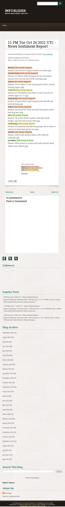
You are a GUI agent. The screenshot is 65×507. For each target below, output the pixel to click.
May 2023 (6, 351)
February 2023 (7, 364)
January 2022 (7, 423)
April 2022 (6, 410)
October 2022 (7, 382)
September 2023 (8, 333)
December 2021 (8, 428)
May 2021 (6, 459)
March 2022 (6, 414)
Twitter (10, 258)
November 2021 (8, 432)
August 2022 (7, 391)
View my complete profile (11, 496)
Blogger (36, 478)
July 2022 (6, 396)
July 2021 (6, 450)
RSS (16, 258)
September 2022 (8, 387)
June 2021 (6, 455)
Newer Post (9, 192)
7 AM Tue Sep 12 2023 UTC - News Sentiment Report (20, 315)
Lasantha (51, 504)
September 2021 (8, 441)
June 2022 (6, 401)
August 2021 (7, 446)
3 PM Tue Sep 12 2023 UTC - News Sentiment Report (20, 297)
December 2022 (8, 373)
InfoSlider (15, 11)
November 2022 (8, 378)
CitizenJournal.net (24, 504)
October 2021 (7, 437)
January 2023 (7, 369)
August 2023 (7, 337)
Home (32, 192)
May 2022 (6, 405)
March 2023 (6, 360)
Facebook (4, 258)
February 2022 (7, 419)
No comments (48, 54)
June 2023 (6, 346)
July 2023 (6, 342)
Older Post (54, 192)
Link (49, 70)
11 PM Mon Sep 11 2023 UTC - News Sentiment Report (21, 306)
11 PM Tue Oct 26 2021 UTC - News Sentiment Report (32, 44)
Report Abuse (9, 483)
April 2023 (6, 355)
